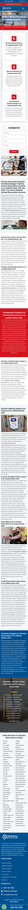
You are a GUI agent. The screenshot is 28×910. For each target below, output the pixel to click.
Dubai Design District (20, 772)
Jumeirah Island (6, 823)
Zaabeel (5, 743)
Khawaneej (5, 761)
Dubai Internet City (19, 767)
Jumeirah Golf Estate (8, 751)
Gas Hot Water (5, 874)
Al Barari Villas (6, 763)
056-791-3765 (17, 907)
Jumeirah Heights (7, 825)
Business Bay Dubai (20, 784)
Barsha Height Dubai (20, 790)
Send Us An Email (10, 891)
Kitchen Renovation (6, 868)
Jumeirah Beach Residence (7, 828)
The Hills (5, 778)
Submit (14, 151)
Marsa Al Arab (6, 807)
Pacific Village (6, 790)
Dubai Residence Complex (19, 758)
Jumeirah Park (6, 819)
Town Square (6, 770)
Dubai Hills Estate (19, 770)
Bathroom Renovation (7, 865)
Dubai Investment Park (20, 765)
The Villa (5, 772)
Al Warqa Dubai (19, 809)
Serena (4, 782)
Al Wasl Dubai (18, 805)
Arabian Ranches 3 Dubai (19, 795)
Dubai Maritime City (20, 761)
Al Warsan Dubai (19, 807)
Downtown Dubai (19, 774)
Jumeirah (17, 741)
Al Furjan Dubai (19, 821)
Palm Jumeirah (6, 788)
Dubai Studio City (19, 749)
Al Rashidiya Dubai (19, 811)
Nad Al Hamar (6, 794)
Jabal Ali (17, 743)
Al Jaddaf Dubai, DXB (10, 894)
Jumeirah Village (7, 817)
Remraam (5, 784)
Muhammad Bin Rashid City (8, 801)
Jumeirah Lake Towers (8, 821)
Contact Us (4, 880)
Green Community (19, 745)
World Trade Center (7, 765)
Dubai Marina (18, 763)
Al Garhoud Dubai (19, 819)
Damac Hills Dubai (19, 778)
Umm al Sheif (6, 767)
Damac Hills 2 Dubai (20, 776)
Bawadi (17, 788)
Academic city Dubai (20, 825)
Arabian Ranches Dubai (21, 802)
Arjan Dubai (18, 792)
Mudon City (5, 796)
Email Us (23, 1)
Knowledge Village (7, 809)
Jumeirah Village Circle (8, 815)
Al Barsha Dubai (19, 823)
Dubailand (17, 747)
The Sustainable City (8, 757)
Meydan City (6, 805)
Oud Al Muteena (6, 792)
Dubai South (18, 753)
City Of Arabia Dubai (20, 782)
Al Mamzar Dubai (19, 815)
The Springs (6, 747)
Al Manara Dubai (19, 813)
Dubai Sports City (19, 751)
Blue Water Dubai (19, 786)
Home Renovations (6, 863)
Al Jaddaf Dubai (7, 27)
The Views (5, 774)
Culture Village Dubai (20, 780)
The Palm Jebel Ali (7, 776)
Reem (4, 786)
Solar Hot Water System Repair (9, 877)
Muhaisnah (5, 753)
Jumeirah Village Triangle (7, 812)
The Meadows (6, 749)
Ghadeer (5, 759)
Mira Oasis (5, 741)
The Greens (6, 780)
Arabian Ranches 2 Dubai (19, 799)
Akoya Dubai (6, 755)
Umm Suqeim (6, 745)
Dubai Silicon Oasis (19, 755)
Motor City (5, 798)
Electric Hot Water (6, 871)
